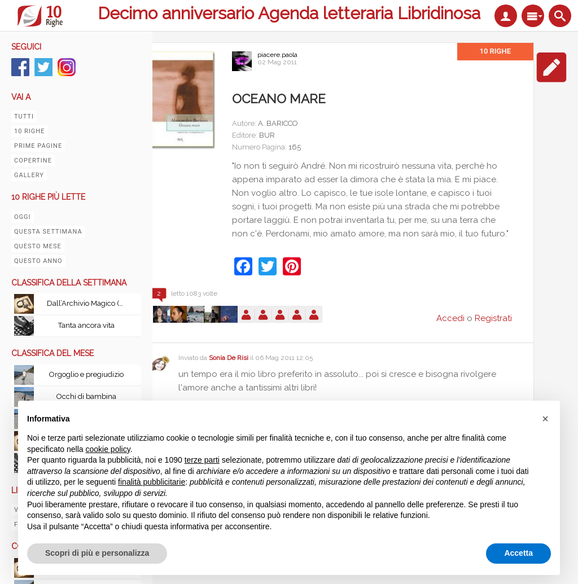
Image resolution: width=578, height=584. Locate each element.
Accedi (450, 318)
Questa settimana (48, 231)
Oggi (22, 217)
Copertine (33, 160)
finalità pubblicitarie (151, 481)
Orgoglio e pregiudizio (86, 374)
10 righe (29, 131)
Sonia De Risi (228, 358)
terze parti (202, 459)
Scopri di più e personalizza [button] (97, 552)
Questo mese (38, 246)
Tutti (24, 116)
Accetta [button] (518, 552)
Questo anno (38, 261)
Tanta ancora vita (86, 325)
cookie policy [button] (108, 449)
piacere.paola (277, 55)
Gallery (29, 175)
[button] (545, 419)
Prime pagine (38, 146)
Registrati (493, 318)
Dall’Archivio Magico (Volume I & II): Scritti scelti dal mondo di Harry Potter (89, 303)
